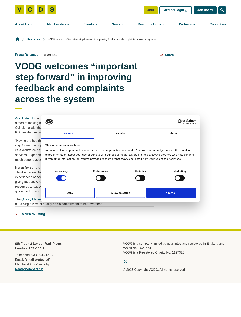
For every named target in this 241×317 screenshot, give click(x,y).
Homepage (17, 39)
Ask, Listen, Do (25, 118)
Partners (185, 24)
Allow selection (120, 192)
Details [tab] (120, 133)
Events (88, 24)
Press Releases (26, 54)
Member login (175, 10)
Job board (205, 10)
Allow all (171, 192)
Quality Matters (32, 199)
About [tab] (173, 133)
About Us (22, 24)
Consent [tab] (68, 133)
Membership (56, 24)
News (116, 24)
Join (150, 10)
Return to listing (33, 214)
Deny (70, 192)
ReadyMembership (29, 269)
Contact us (218, 24)
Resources (33, 39)
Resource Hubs (149, 24)
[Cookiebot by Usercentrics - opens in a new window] (180, 121)
